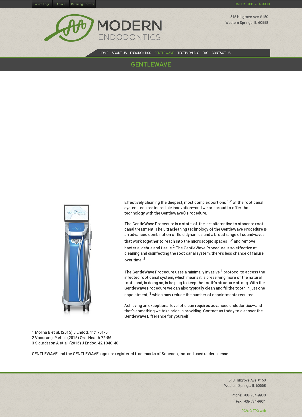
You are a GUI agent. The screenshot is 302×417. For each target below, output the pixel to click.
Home (104, 53)
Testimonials (188, 53)
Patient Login (42, 4)
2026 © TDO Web (254, 411)
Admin (61, 4)
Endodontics (140, 53)
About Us (119, 53)
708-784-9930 (258, 4)
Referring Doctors (82, 4)
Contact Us (221, 53)
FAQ (205, 53)
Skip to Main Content (14, 2)
